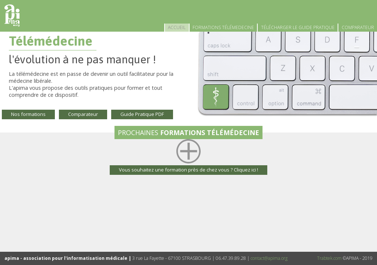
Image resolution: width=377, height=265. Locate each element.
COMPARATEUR (358, 27)
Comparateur (83, 114)
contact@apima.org (269, 258)
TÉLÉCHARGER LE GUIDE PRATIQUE (298, 27)
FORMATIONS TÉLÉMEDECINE (223, 27)
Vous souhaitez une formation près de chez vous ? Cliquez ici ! (188, 169)
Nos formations (28, 114)
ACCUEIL (177, 27)
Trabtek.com (329, 258)
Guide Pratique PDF (142, 114)
